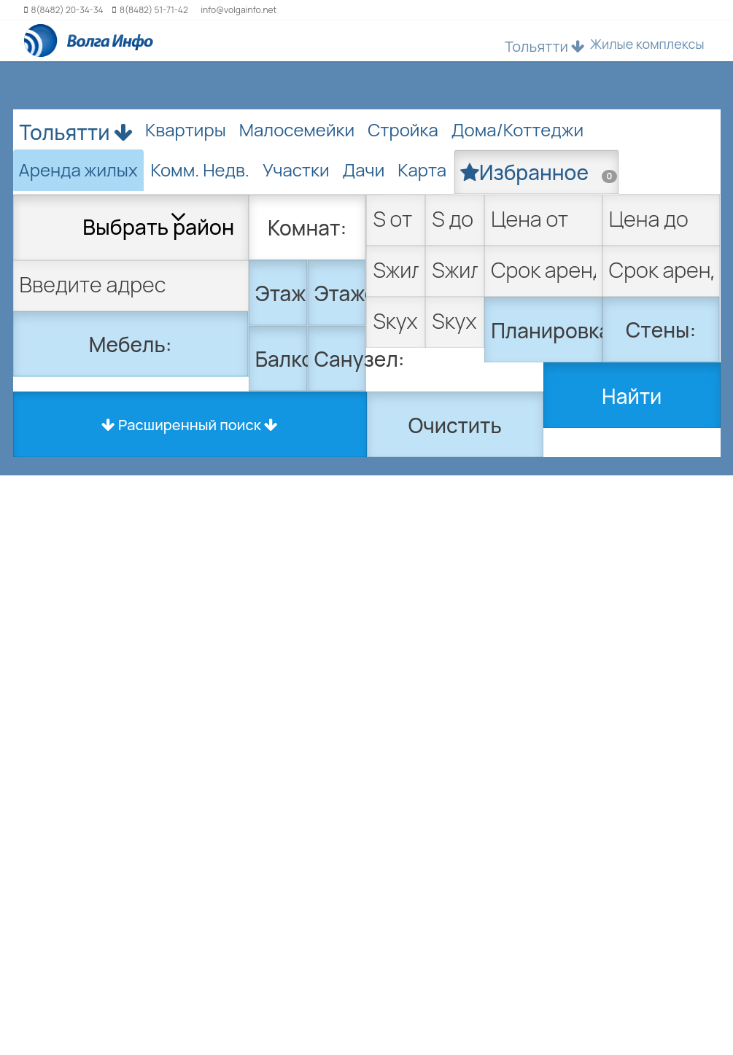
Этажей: (340, 293)
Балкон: (281, 359)
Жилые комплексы (647, 43)
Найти (632, 396)
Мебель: (130, 344)
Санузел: (340, 359)
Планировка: (546, 330)
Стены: (661, 329)
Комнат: (307, 227)
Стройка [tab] (403, 129)
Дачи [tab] (364, 169)
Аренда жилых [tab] (78, 169)
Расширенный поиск (189, 425)
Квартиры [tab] (185, 129)
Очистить (455, 425)
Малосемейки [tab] (296, 129)
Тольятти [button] (545, 46)
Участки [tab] (296, 169)
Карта (421, 169)
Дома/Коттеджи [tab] (517, 129)
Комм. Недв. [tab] (200, 169)
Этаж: (281, 293)
